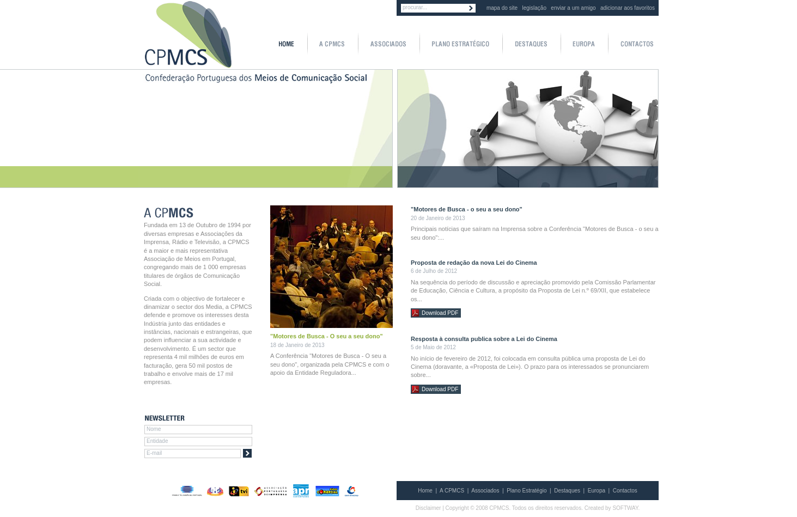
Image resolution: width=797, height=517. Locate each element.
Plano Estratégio (526, 491)
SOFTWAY (625, 508)
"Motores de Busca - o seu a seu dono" (466, 209)
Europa (596, 491)
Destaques (567, 491)
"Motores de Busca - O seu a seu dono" (326, 336)
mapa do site (502, 8)
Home (425, 491)
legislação (534, 8)
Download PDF (440, 313)
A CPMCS (452, 491)
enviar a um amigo (573, 8)
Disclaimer (428, 508)
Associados (485, 491)
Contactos (625, 491)
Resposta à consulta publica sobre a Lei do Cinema (484, 339)
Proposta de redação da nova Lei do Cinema (474, 262)
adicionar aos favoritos (627, 8)
